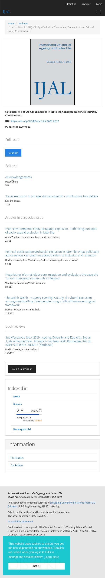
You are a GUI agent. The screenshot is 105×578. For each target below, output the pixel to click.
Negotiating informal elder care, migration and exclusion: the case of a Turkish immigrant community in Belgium (52, 276)
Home (11, 23)
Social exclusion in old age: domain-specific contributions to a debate (51, 196)
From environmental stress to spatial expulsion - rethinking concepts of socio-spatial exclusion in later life (51, 230)
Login (99, 3)
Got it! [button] (36, 566)
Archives (23, 23)
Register (85, 3)
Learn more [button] (52, 556)
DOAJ (16, 396)
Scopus (17, 404)
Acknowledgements (18, 177)
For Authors (17, 465)
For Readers (17, 457)
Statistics (71, 3)
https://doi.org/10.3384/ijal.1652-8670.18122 (35, 121)
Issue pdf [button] (13, 152)
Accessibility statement (20, 521)
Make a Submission (21, 368)
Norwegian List (22, 429)
